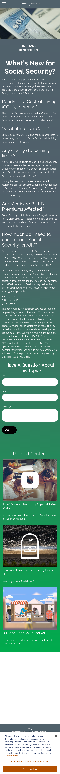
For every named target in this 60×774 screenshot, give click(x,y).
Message (6, 406)
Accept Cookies (30, 769)
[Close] (56, 736)
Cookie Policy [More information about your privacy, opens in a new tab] (12, 756)
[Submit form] (9, 430)
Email (5, 391)
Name (5, 375)
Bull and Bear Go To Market (24, 633)
